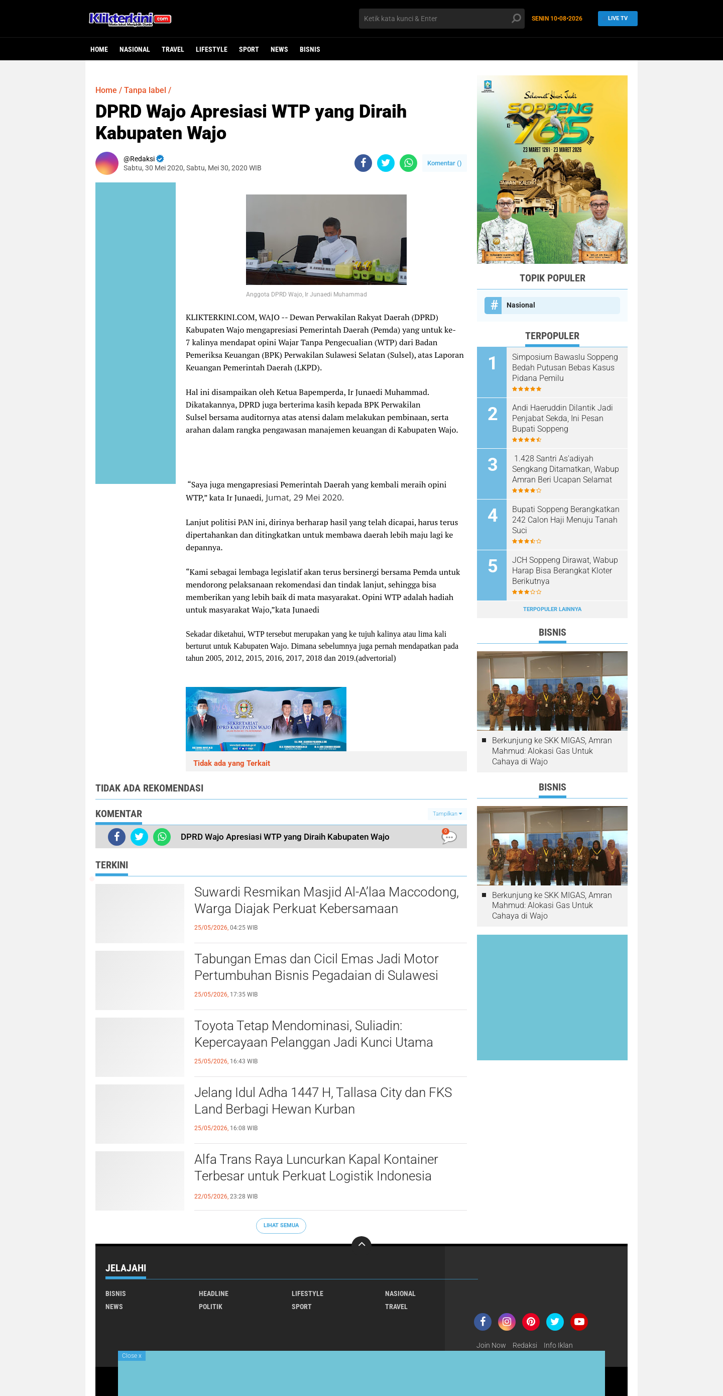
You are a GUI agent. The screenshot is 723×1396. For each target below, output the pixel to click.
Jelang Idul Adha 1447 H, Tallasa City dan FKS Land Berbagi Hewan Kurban (323, 1101)
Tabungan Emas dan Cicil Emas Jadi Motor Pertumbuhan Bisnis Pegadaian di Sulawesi (316, 967)
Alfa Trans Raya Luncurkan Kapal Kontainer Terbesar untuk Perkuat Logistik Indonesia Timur (316, 1176)
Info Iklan (558, 1345)
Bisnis (310, 49)
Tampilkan (447, 814)
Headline (213, 1293)
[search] (442, 19)
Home (99, 49)
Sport (249, 49)
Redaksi (525, 1345)
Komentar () (444, 163)
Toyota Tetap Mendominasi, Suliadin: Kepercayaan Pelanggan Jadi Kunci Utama (313, 1034)
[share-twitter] (386, 163)
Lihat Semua (281, 1225)
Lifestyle (211, 49)
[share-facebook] (363, 163)
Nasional (134, 49)
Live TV (615, 18)
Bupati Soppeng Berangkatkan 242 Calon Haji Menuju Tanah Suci (566, 520)
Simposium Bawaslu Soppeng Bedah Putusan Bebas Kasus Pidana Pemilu (565, 367)
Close (132, 1355)
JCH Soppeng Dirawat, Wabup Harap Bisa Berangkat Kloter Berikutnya (565, 570)
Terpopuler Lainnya (552, 609)
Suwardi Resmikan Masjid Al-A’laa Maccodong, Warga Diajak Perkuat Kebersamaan (326, 900)
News (279, 49)
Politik (210, 1307)
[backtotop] (361, 1246)
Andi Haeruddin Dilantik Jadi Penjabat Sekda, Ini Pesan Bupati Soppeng (562, 418)
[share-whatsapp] (408, 163)
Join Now (491, 1345)
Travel (173, 49)
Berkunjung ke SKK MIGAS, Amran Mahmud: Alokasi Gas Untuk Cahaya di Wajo (552, 751)
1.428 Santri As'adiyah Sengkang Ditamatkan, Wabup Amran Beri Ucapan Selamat (565, 469)
